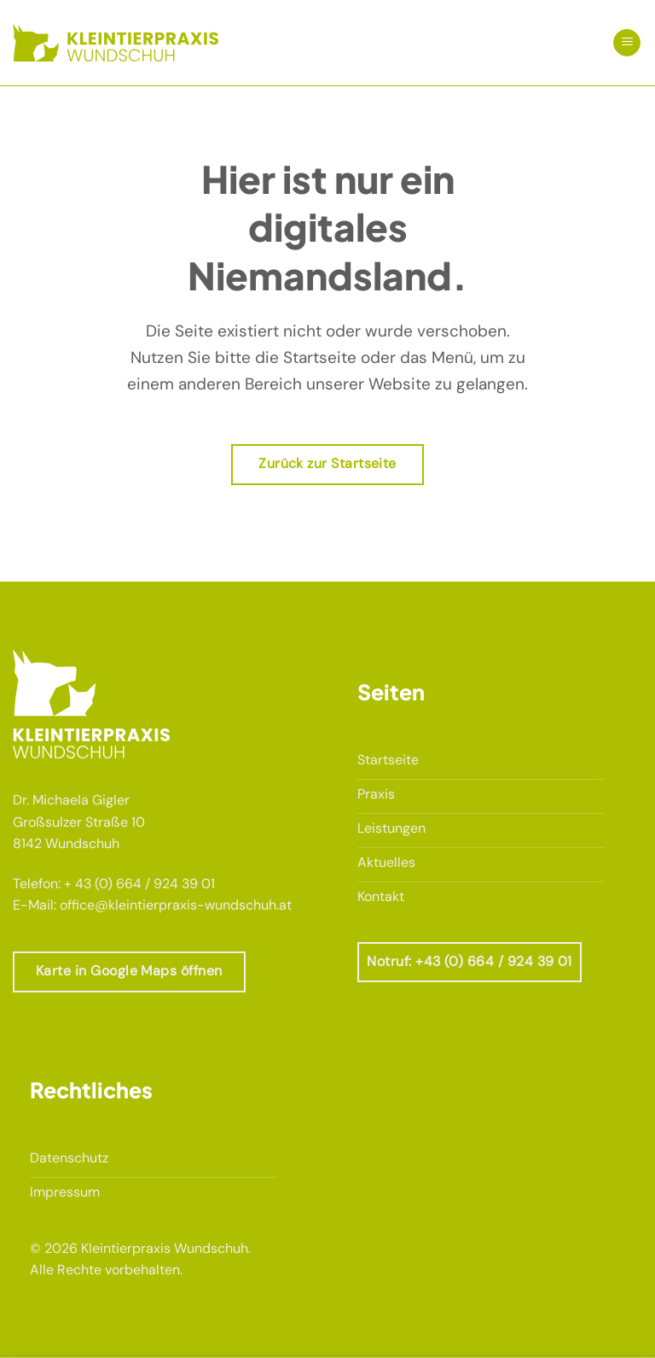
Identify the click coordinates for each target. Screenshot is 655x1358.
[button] (627, 43)
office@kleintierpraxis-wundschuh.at (176, 905)
